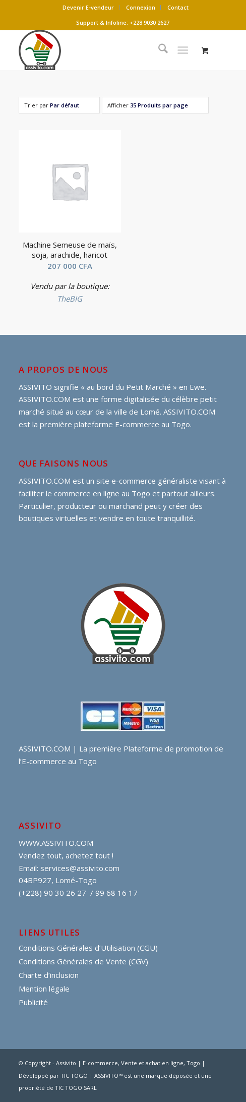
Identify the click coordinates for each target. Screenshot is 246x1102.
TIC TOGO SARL (76, 1087)
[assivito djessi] (102, 50)
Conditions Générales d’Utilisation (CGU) (88, 948)
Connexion (140, 7)
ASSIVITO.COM (45, 481)
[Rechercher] (158, 50)
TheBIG (69, 299)
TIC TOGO (74, 1075)
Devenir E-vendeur (88, 7)
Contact (178, 7)
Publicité (33, 1002)
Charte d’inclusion (49, 975)
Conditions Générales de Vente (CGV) (83, 961)
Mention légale (44, 988)
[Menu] (182, 50)
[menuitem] (88, 7)
